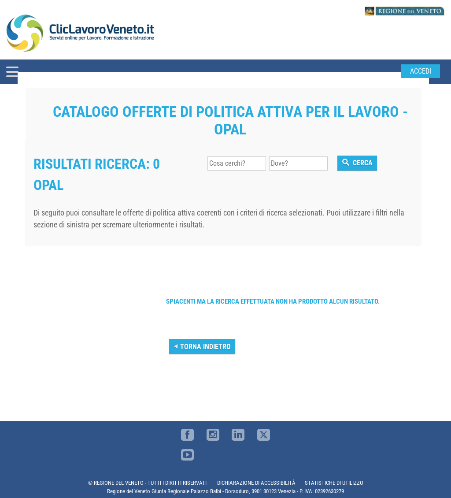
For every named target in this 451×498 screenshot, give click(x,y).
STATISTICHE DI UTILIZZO (334, 482)
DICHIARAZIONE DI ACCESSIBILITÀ (256, 482)
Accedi (420, 71)
